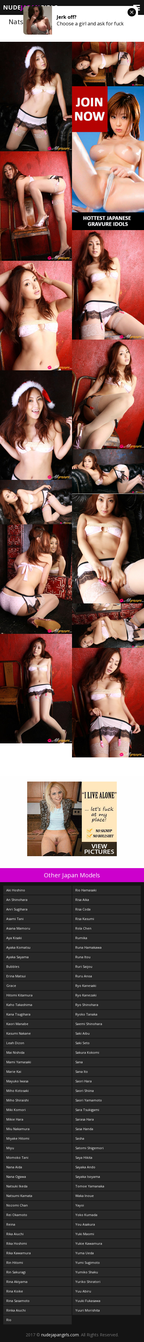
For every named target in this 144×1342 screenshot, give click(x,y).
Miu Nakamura (18, 1129)
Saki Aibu (82, 1033)
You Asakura (85, 1224)
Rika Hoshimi (16, 1243)
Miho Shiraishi (17, 1100)
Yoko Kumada (86, 1214)
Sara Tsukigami (87, 1109)
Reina (10, 1224)
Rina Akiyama (16, 1281)
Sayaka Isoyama (87, 1176)
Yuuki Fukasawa (87, 1300)
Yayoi (79, 1205)
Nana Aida (14, 1167)
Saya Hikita (83, 1157)
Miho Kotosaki (17, 1090)
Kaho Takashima (19, 1004)
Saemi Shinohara (88, 1023)
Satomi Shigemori (89, 1148)
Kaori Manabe (17, 1023)
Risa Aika (82, 899)
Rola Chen (83, 928)
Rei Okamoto (16, 1214)
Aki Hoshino (15, 890)
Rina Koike (14, 1291)
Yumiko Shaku (86, 1272)
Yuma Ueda (84, 1253)
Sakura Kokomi (87, 1052)
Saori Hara (83, 1081)
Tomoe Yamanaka (89, 1186)
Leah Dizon (15, 1043)
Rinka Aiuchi (16, 1310)
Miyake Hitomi (17, 1138)
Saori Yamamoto (88, 1100)
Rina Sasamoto (18, 1300)
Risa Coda (83, 909)
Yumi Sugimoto (87, 1262)
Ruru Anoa (83, 976)
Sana (79, 1062)
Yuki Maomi (84, 1234)
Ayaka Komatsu (18, 947)
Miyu (10, 1148)
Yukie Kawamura (88, 1243)
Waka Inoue (84, 1195)
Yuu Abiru (83, 1291)
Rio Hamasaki (85, 890)
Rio (8, 1320)
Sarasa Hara (84, 1119)
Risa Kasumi (84, 918)
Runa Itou (83, 957)
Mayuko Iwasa (17, 1081)
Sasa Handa (84, 1129)
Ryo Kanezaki (85, 995)
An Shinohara (16, 899)
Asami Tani (15, 918)
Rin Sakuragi (16, 1272)
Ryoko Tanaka (86, 1014)
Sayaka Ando (85, 1167)
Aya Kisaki (14, 938)
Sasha (79, 1138)
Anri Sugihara (16, 909)
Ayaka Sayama (17, 957)
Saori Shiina (84, 1090)
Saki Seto (82, 1043)
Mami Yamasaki (18, 1062)
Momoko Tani (17, 1157)
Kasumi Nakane (18, 1033)
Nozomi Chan (17, 1205)
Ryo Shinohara (86, 1004)
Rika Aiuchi (15, 1234)
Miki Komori (16, 1109)
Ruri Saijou (83, 966)
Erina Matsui (16, 976)
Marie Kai (13, 1071)
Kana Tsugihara (18, 1014)
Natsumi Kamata (19, 1195)
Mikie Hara (14, 1119)
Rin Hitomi (14, 1262)
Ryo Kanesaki (85, 985)
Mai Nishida (15, 1052)
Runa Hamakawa (88, 947)
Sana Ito (81, 1071)
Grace (11, 985)
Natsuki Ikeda (16, 1186)
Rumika (81, 938)
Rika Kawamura (18, 1253)
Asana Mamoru (18, 928)
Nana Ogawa (16, 1176)
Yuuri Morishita (87, 1310)
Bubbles (12, 966)
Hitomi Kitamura (19, 995)
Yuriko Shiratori (87, 1281)
